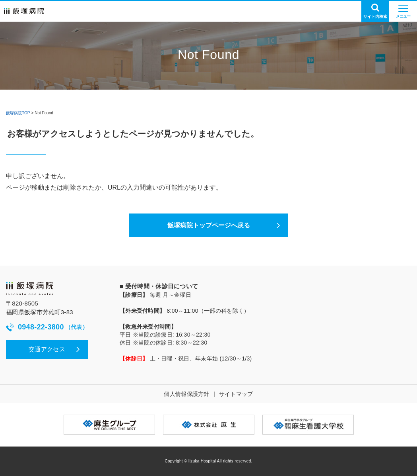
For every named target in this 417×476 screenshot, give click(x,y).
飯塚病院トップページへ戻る (208, 225)
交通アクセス (47, 349)
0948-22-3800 (47, 327)
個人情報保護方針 (186, 394)
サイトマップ (236, 394)
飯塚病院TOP (18, 113)
